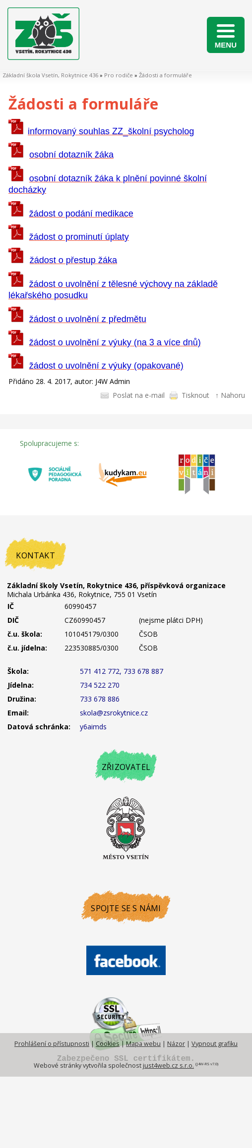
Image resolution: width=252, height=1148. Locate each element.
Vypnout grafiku (214, 1043)
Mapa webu (143, 1043)
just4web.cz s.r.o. (168, 1065)
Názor (176, 1043)
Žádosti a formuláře (165, 75)
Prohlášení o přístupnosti (51, 1043)
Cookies (108, 1043)
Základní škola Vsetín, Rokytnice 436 (50, 75)
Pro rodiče (118, 75)
